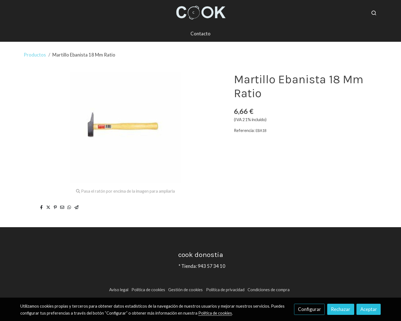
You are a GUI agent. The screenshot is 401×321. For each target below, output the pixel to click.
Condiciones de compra (269, 289)
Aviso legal (118, 289)
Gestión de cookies (185, 289)
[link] (200, 13)
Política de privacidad (225, 289)
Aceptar (368, 309)
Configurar (309, 309)
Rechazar (340, 309)
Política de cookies (148, 289)
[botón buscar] (374, 13)
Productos (35, 55)
